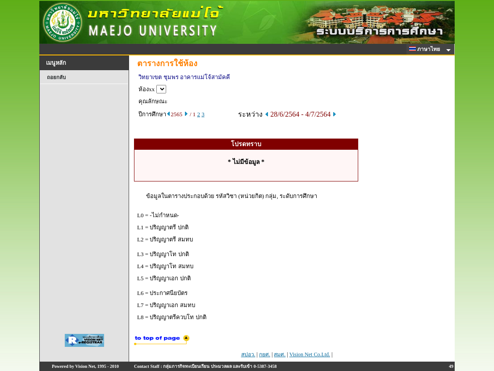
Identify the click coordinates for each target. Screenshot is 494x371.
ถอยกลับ (56, 77)
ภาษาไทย (426, 49)
